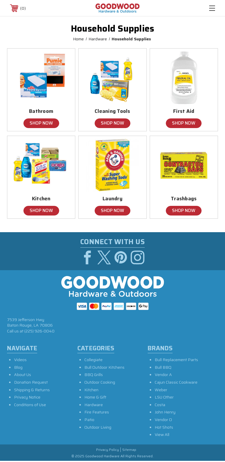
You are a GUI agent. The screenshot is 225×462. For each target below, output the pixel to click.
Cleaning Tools (112, 111)
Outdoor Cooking (99, 383)
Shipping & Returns (32, 390)
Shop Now (41, 123)
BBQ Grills (93, 375)
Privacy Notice (27, 398)
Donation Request (31, 383)
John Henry (165, 413)
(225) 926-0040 (39, 332)
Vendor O (163, 420)
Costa (160, 405)
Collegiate (93, 360)
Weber (161, 390)
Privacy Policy (107, 450)
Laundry (112, 198)
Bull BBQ (163, 368)
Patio (89, 420)
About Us (22, 375)
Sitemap (129, 450)
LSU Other (164, 398)
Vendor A (163, 375)
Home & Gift (95, 398)
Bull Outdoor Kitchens (104, 368)
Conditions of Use (30, 405)
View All (162, 435)
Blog (18, 368)
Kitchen (41, 198)
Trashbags (184, 198)
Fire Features (96, 413)
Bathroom (41, 111)
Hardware (93, 405)
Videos (20, 360)
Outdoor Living (97, 428)
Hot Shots (164, 428)
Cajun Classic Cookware (176, 383)
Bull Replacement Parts (176, 360)
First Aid (183, 111)
